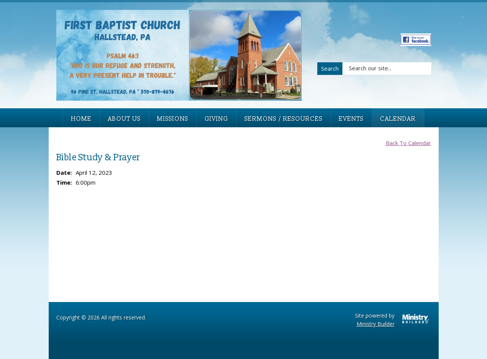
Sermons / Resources (284, 119)
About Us (124, 119)
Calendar (398, 119)
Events (351, 119)
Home (81, 119)
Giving (216, 119)
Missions (172, 119)
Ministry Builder (375, 323)
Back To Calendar (408, 143)
